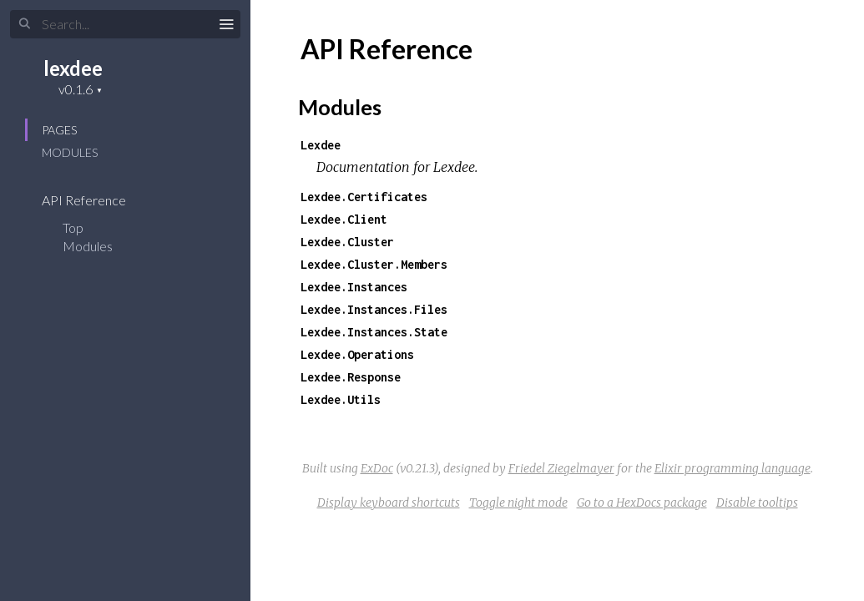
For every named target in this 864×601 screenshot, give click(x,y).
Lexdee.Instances (354, 287)
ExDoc (377, 468)
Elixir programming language (732, 468)
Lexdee (321, 145)
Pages (59, 130)
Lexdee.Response (351, 377)
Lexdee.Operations (357, 354)
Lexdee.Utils (341, 399)
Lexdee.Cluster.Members (374, 264)
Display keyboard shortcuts (388, 502)
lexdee (73, 68)
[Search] (125, 24)
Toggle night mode (518, 502)
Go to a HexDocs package (642, 502)
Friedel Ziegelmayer (561, 468)
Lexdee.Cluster (347, 242)
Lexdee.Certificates (364, 196)
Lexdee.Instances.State (374, 332)
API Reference (95, 200)
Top (73, 227)
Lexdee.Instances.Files (374, 309)
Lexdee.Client (344, 219)
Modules (70, 152)
